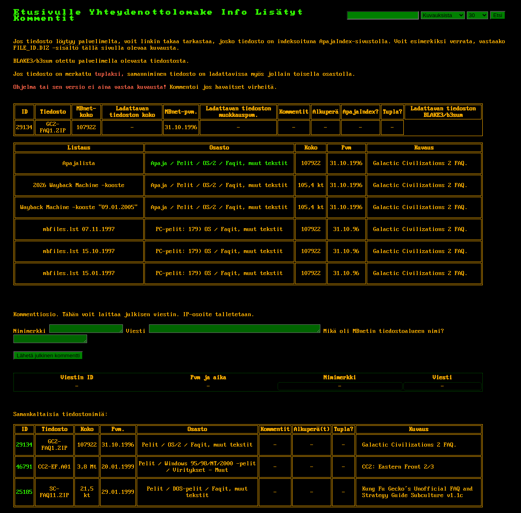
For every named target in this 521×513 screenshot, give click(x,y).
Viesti (144, 332)
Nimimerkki (29, 332)
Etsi (497, 15)
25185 (24, 494)
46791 (24, 469)
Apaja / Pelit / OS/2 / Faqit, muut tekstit (219, 163)
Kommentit (44, 18)
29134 (24, 447)
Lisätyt (280, 12)
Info (235, 12)
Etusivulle (51, 12)
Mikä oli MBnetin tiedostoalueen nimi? (412, 332)
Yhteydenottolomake (152, 12)
